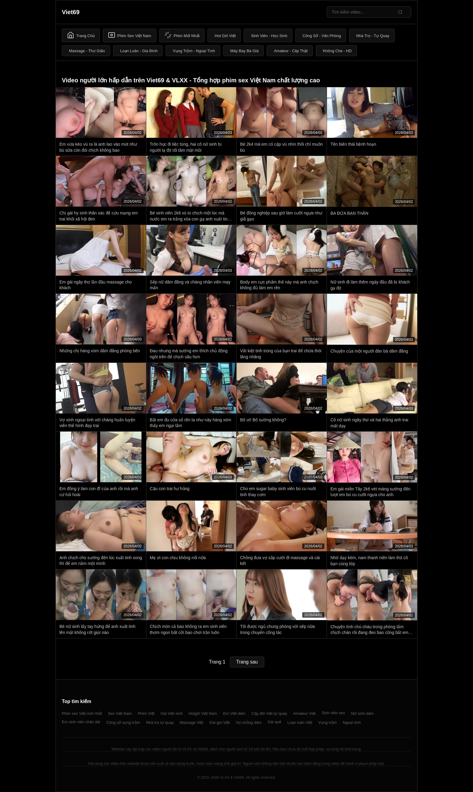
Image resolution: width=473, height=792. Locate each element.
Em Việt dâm (234, 713)
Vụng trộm (327, 722)
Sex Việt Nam (120, 713)
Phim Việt (146, 713)
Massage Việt (191, 722)
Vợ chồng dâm (249, 722)
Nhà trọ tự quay (159, 722)
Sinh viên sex (333, 713)
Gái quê (274, 722)
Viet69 (71, 12)
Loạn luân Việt (299, 722)
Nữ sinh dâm (362, 713)
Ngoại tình (351, 722)
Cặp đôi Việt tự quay (269, 713)
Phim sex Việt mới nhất (82, 713)
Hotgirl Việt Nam (203, 713)
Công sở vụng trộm (123, 722)
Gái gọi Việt (219, 722)
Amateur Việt (304, 713)
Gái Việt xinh (171, 713)
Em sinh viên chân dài (81, 722)
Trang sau (247, 661)
